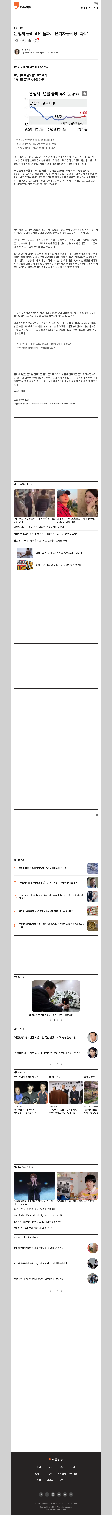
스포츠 (50, 1479)
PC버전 (74, 1503)
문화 (50, 1473)
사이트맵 (66, 1503)
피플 (39, 1479)
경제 (15, 28)
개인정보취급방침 (56, 1503)
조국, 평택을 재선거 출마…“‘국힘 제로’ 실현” (36, 348)
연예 (62, 1479)
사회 (50, 1467)
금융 (21, 28)
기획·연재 (18, 1072)
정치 (39, 1467)
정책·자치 (39, 1473)
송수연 (24, 50)
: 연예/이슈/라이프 (26, 1237)
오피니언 (17, 1028)
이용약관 (45, 1503)
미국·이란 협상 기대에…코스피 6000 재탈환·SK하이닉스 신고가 (44, 343)
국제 (73, 1467)
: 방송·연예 (23, 1167)
